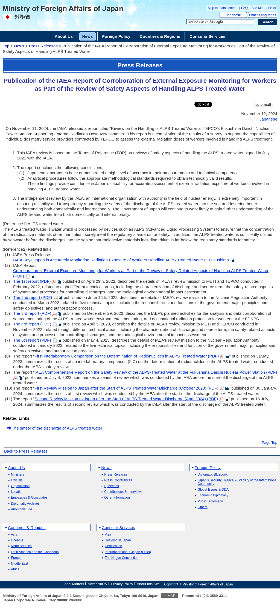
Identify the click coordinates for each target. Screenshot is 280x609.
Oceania (17, 540)
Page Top (269, 443)
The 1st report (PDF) (32, 281)
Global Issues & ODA (213, 489)
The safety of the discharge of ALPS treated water (57, 428)
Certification (113, 546)
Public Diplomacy (210, 501)
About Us (16, 467)
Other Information (117, 497)
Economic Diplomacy (213, 495)
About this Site (21, 509)
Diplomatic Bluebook (213, 474)
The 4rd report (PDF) (32, 324)
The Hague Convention (121, 558)
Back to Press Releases (26, 451)
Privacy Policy (122, 584)
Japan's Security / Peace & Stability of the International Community (237, 482)
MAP (171, 596)
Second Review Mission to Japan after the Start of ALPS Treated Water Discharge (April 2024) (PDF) (126, 398)
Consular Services (118, 527)
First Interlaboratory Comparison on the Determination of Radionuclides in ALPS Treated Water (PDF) (126, 356)
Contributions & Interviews (123, 492)
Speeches (111, 486)
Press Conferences (118, 480)
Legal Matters (73, 584)
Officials (16, 480)
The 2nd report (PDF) (32, 297)
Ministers (17, 474)
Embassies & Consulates (29, 497)
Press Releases (43, 46)
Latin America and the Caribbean (35, 552)
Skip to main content (223, 8)
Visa (108, 534)
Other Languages (262, 15)
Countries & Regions (27, 527)
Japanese (233, 15)
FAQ (244, 8)
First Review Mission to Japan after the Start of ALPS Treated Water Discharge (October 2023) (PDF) (126, 388)
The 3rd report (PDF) (32, 313)
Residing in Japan (118, 540)
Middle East (19, 563)
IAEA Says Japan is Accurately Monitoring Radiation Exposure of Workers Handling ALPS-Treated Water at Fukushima (121, 260)
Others (203, 507)
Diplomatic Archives (25, 503)
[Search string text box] (220, 22)
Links (272, 8)
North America (21, 546)
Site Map (258, 8)
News (19, 46)
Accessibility (97, 584)
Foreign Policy (208, 467)
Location (17, 492)
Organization (20, 486)
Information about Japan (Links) (128, 552)
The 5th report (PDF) (32, 340)
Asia (14, 534)
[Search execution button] (268, 22)
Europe (16, 558)
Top (6, 46)
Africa (15, 569)
